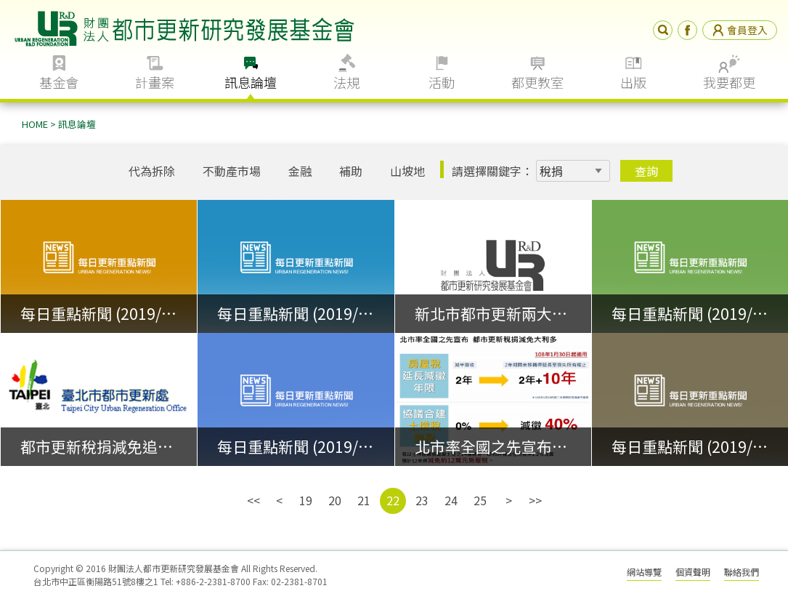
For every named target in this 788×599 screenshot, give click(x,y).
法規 (346, 82)
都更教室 (537, 82)
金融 (300, 171)
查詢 (646, 171)
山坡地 (407, 171)
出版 (633, 82)
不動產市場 (232, 171)
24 (451, 500)
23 (421, 500)
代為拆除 (152, 171)
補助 (350, 171)
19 (305, 500)
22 (392, 500)
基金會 (58, 82)
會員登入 (740, 30)
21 (363, 500)
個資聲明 (692, 572)
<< (253, 500)
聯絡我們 (741, 572)
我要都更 (729, 82)
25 (480, 500)
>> (535, 500)
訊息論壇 (250, 82)
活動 (441, 82)
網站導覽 (644, 572)
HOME (35, 124)
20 (334, 500)
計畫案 (154, 82)
